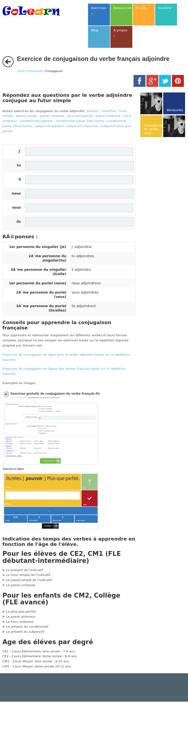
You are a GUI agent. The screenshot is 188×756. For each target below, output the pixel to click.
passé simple (26, 116)
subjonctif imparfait (82, 126)
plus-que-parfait (80, 116)
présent (92, 111)
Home (21, 71)
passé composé (52, 116)
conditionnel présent (36, 121)
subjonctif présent (49, 126)
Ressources (35, 71)
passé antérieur (108, 116)
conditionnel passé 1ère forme (80, 121)
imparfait (109, 111)
